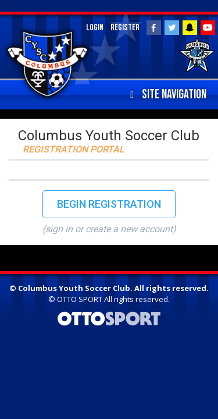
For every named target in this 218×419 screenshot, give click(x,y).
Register (125, 27)
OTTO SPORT (79, 299)
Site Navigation (168, 94)
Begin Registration (109, 204)
